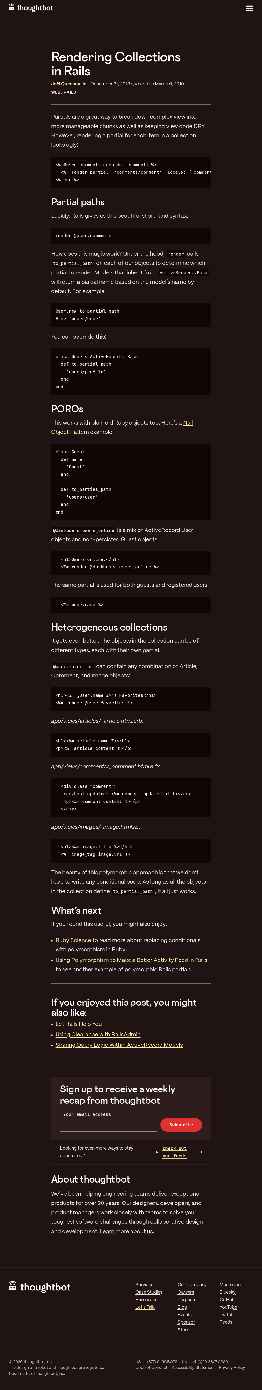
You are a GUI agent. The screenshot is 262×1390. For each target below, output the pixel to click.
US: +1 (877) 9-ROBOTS (156, 1362)
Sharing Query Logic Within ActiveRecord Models (119, 1045)
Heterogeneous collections (109, 627)
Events (185, 1315)
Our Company (192, 1285)
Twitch (226, 1315)
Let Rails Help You (79, 1024)
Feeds (226, 1322)
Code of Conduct (151, 1368)
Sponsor (186, 1322)
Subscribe (181, 1125)
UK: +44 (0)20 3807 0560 (205, 1362)
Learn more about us (126, 1231)
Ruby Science (73, 940)
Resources (146, 1300)
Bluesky (228, 1292)
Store (183, 1330)
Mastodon (230, 1285)
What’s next (76, 910)
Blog (182, 1307)
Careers (186, 1292)
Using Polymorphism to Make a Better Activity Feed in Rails (131, 960)
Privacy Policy (232, 1368)
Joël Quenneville (68, 84)
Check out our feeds (171, 1152)
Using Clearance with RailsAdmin (98, 1035)
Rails (70, 92)
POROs (67, 409)
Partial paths (78, 202)
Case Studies (148, 1292)
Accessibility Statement (193, 1368)
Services (144, 1285)
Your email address (87, 1114)
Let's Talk (145, 1307)
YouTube (228, 1307)
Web (56, 92)
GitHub (227, 1300)
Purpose (186, 1300)
